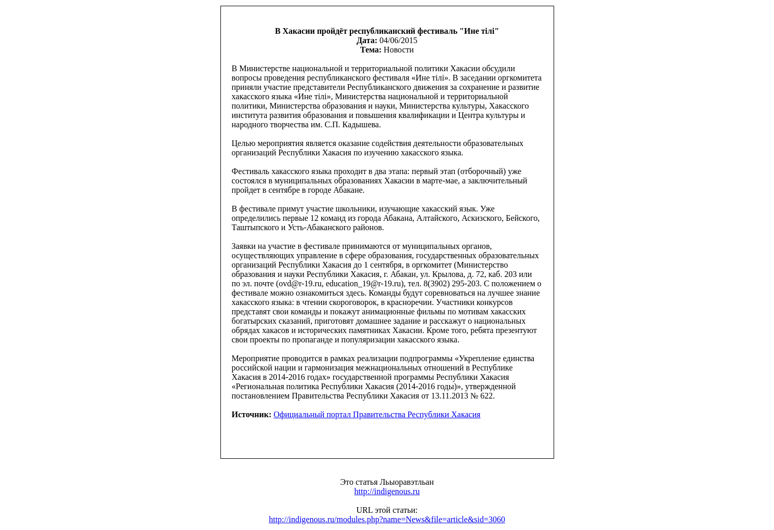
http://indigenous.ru (387, 491)
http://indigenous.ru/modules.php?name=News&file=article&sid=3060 (387, 519)
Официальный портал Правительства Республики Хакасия (376, 414)
